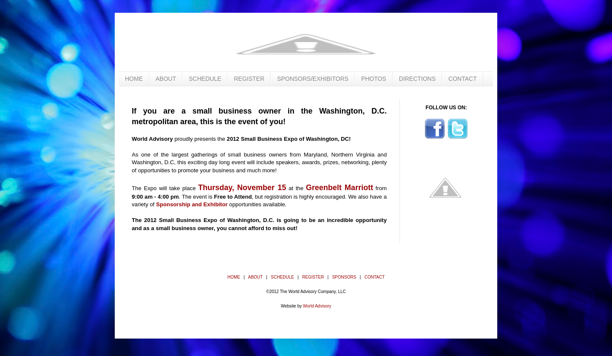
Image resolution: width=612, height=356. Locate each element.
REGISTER (249, 78)
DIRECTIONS (417, 78)
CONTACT (462, 78)
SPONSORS (344, 277)
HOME (134, 78)
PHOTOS (373, 78)
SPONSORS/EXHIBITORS (312, 78)
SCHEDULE (205, 78)
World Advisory (317, 306)
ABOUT (166, 78)
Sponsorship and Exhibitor (192, 204)
